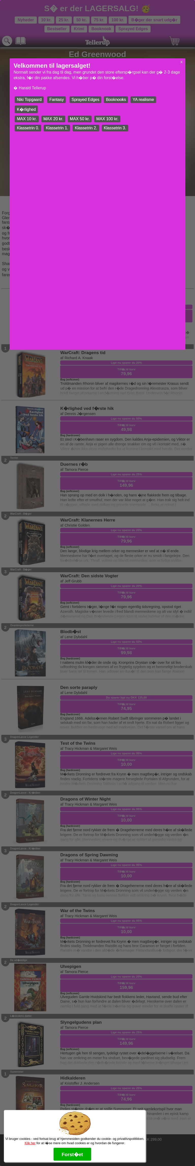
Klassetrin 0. (28, 128)
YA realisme (143, 99)
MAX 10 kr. (27, 119)
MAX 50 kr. (80, 119)
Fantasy (56, 99)
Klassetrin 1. (57, 128)
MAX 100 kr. (107, 119)
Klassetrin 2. (86, 128)
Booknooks (116, 99)
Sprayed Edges (85, 99)
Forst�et (72, 1154)
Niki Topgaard (29, 99)
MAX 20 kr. (53, 119)
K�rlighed (26, 109)
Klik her (30, 1143)
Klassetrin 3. (115, 128)
